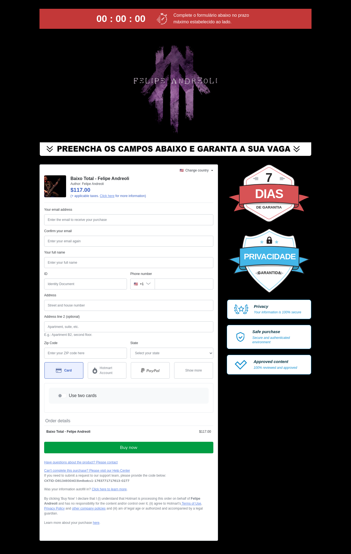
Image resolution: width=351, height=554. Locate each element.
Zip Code (51, 343)
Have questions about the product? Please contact (81, 462)
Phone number (141, 274)
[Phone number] (184, 284)
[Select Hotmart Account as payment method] (107, 370)
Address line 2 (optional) (62, 317)
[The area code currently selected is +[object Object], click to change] (142, 284)
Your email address (58, 210)
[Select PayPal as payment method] (150, 370)
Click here (107, 196)
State (134, 343)
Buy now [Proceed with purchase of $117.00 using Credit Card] (128, 448)
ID (45, 274)
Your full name (54, 252)
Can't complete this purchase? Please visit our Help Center (87, 471)
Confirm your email (58, 231)
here (96, 523)
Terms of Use (191, 503)
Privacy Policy (54, 508)
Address (50, 295)
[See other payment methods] (193, 370)
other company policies (89, 508)
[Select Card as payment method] (64, 370)
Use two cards (83, 395)
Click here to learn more (109, 489)
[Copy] (87, 480)
